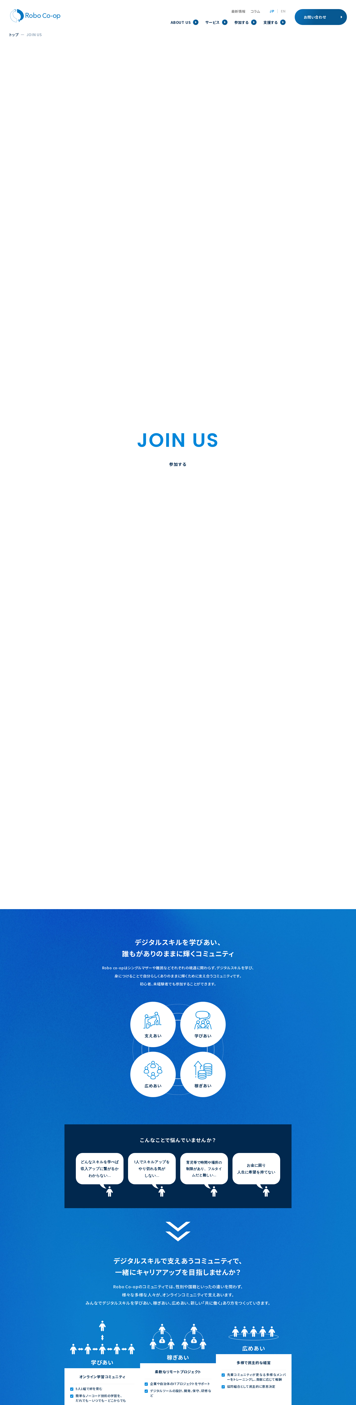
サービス (212, 22)
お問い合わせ (315, 17)
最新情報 (238, 11)
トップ (14, 34)
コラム (255, 11)
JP (271, 11)
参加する (241, 22)
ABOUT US (181, 22)
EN (283, 11)
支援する (270, 22)
